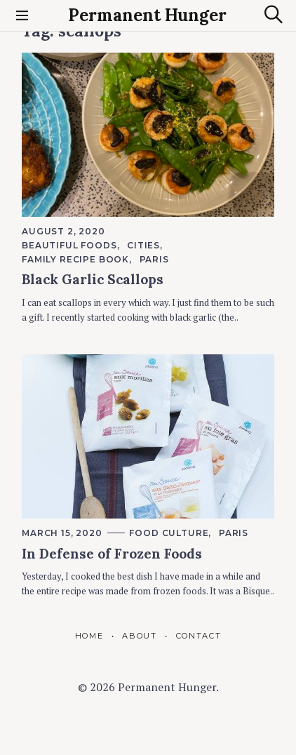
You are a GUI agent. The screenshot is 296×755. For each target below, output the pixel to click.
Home (89, 636)
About (139, 636)
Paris (154, 259)
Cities (143, 245)
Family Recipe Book (75, 259)
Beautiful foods (69, 245)
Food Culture (168, 533)
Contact (199, 636)
